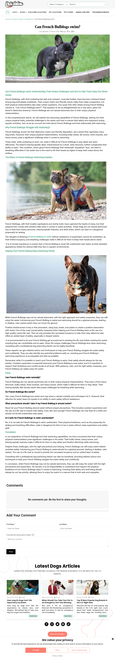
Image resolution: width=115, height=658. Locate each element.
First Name (10, 524)
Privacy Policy (57, 656)
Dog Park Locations (37, 12)
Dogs (22, 12)
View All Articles (57, 634)
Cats (14, 12)
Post (11, 551)
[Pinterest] (63, 624)
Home (7, 19)
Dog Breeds (28, 19)
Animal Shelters (83, 12)
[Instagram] (52, 624)
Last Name (63, 524)
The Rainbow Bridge (100, 12)
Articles (14, 19)
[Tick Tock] (68, 624)
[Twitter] (57, 624)
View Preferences (79, 650)
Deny (57, 650)
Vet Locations (55, 12)
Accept (35, 650)
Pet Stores (68, 12)
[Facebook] (46, 624)
